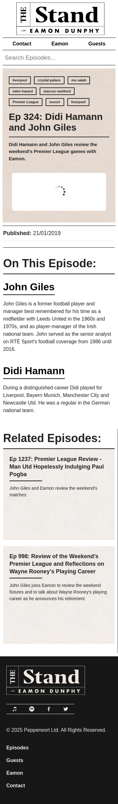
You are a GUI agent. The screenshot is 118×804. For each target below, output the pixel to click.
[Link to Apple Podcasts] (15, 709)
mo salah (79, 80)
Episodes (17, 747)
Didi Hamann (34, 370)
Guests (96, 43)
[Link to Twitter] (65, 709)
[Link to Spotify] (32, 709)
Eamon (59, 43)
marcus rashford (57, 91)
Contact (22, 43)
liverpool (20, 80)
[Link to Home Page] (59, 17)
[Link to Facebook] (48, 709)
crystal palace (49, 80)
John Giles (29, 287)
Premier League (26, 102)
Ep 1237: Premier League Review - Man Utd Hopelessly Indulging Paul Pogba (56, 466)
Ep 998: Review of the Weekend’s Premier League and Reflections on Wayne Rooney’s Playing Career (56, 564)
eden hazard (23, 91)
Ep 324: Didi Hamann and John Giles (56, 122)
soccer (54, 102)
